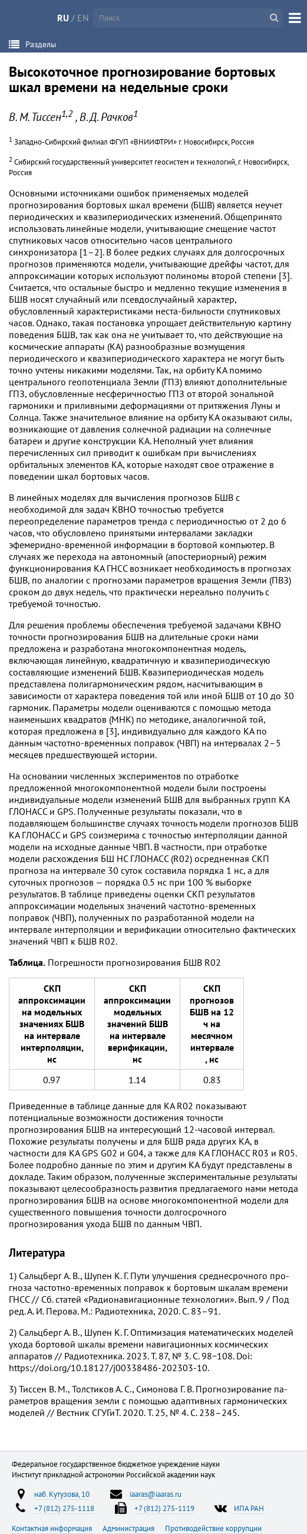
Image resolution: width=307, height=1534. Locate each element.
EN (83, 18)
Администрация (129, 1528)
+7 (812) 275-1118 (64, 1508)
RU (63, 18)
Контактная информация (53, 1528)
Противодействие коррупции (213, 1528)
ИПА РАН (249, 1508)
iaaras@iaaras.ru (155, 1494)
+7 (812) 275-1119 (164, 1508)
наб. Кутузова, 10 (62, 1494)
